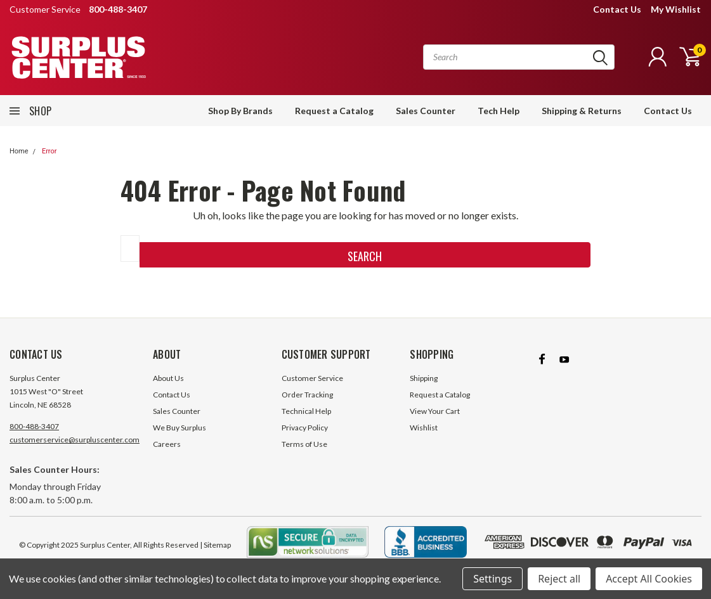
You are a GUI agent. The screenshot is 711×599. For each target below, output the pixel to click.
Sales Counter (425, 110)
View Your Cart (435, 411)
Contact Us (617, 9)
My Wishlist (676, 9)
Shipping (424, 378)
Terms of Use (304, 444)
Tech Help (498, 110)
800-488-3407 (34, 426)
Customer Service (312, 378)
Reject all (559, 579)
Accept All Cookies (649, 579)
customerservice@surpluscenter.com (75, 439)
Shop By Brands (240, 110)
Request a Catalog (334, 110)
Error (49, 151)
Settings (492, 579)
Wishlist (424, 427)
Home (19, 151)
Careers (167, 444)
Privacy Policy (305, 427)
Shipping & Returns (582, 110)
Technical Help (306, 411)
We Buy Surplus (179, 427)
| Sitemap (215, 545)
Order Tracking (307, 394)
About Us (168, 378)
